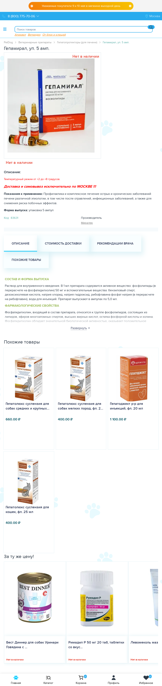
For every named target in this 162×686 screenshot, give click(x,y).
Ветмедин (34, 35)
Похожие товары (26, 260)
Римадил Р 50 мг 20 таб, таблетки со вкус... (96, 644)
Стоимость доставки (63, 243)
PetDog (8, 42)
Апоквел (20, 35)
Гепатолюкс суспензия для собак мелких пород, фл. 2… (80, 406)
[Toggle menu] (5, 29)
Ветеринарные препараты (34, 42)
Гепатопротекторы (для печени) (77, 42)
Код (6, 218)
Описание (20, 243)
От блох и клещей (54, 35)
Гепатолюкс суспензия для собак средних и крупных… (27, 406)
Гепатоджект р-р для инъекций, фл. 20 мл (126, 406)
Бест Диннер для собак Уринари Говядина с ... (32, 644)
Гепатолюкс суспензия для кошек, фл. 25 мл (27, 509)
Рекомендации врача (115, 243)
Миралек (87, 223)
